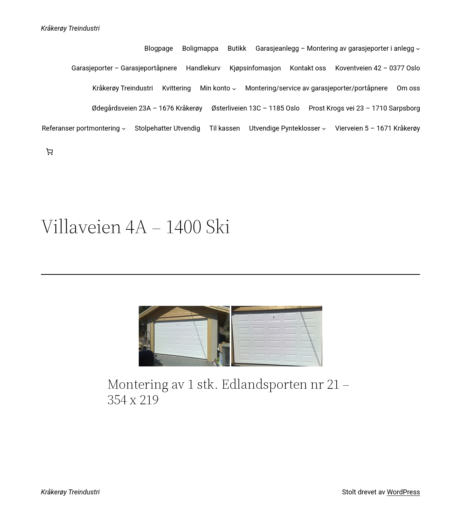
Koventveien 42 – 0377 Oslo (377, 68)
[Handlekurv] (49, 151)
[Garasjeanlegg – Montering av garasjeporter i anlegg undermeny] (418, 49)
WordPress (403, 492)
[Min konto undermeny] (234, 88)
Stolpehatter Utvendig (167, 128)
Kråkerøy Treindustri (70, 28)
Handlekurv (203, 68)
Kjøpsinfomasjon (255, 68)
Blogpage (158, 48)
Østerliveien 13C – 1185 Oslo (255, 108)
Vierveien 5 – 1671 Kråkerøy (377, 128)
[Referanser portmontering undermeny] (124, 128)
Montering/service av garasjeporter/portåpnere (316, 88)
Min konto (215, 88)
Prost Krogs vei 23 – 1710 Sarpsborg (364, 108)
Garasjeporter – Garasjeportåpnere (124, 68)
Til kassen (224, 128)
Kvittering (176, 88)
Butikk (236, 48)
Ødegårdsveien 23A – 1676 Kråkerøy (147, 108)
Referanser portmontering (81, 128)
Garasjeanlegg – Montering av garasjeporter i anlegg (335, 48)
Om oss (408, 88)
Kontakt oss (308, 68)
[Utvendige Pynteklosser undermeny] (324, 128)
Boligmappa (200, 48)
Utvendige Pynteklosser (284, 128)
